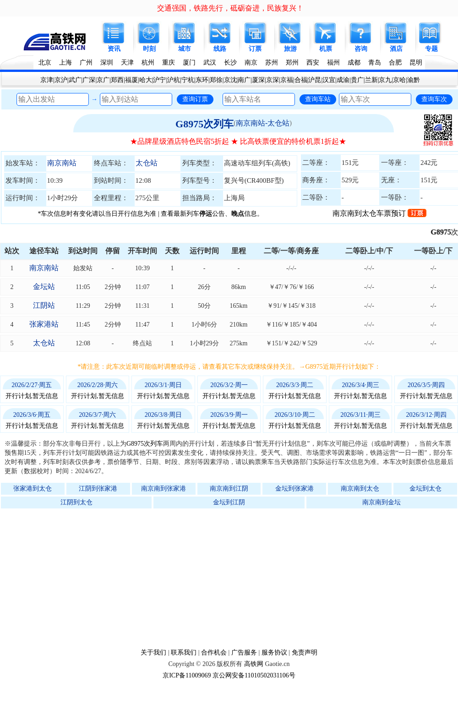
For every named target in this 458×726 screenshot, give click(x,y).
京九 (385, 79)
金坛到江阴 (229, 502)
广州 (86, 62)
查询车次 (434, 99)
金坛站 (44, 286)
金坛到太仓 (425, 488)
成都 (354, 62)
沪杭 (173, 79)
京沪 (61, 79)
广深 (88, 79)
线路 (219, 48)
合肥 (395, 62)
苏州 (271, 62)
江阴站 (44, 305)
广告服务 (244, 652)
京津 (46, 79)
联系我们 (183, 652)
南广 (244, 79)
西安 (312, 62)
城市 (184, 48)
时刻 (149, 48)
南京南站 (61, 163)
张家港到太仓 (32, 488)
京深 (272, 79)
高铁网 (253, 663)
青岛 (374, 62)
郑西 (117, 79)
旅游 (290, 48)
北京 (44, 62)
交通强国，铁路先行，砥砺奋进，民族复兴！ (230, 8)
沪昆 (314, 79)
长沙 (230, 62)
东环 (202, 79)
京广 (103, 79)
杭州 (148, 62)
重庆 (168, 62)
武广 (75, 79)
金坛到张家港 (294, 488)
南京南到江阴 (229, 488)
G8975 (446, 232)
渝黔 (413, 79)
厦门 (189, 62)
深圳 (106, 62)
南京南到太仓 (360, 488)
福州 (333, 62)
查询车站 (318, 99)
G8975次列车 (204, 124)
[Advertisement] (233, 578)
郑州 (292, 62)
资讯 (114, 48)
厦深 (258, 79)
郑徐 (216, 79)
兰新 (371, 79)
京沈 (230, 79)
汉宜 (328, 79)
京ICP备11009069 (187, 675)
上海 (65, 62)
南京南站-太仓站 (262, 123)
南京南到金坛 (381, 502)
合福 (300, 79)
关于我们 (153, 652)
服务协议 (274, 652)
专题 (431, 48)
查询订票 (195, 99)
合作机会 (214, 652)
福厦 (131, 79)
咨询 (360, 48)
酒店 (396, 48)
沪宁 (159, 79)
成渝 (343, 79)
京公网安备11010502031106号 (254, 675)
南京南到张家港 (163, 488)
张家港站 (44, 324)
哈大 (145, 79)
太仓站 (147, 163)
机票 (325, 48)
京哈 (399, 79)
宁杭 (187, 79)
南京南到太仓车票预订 (379, 213)
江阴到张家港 (98, 488)
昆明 (415, 62)
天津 (127, 62)
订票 (255, 48)
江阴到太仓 (76, 502)
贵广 (357, 79)
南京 (251, 62)
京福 (286, 79)
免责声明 (304, 652)
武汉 (209, 62)
